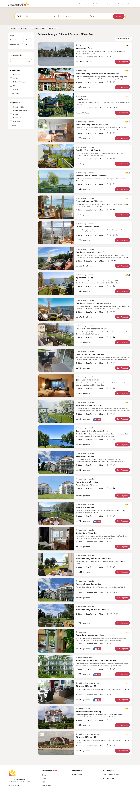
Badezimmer (14, 45)
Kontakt (44, 775)
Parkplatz (15, 75)
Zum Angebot (122, 62)
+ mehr (13, 126)
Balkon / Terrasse (18, 82)
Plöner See (52, 28)
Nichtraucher (16, 118)
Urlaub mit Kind (17, 107)
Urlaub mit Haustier (18, 111)
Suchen (118, 16)
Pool (13, 86)
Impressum (46, 778)
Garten (14, 89)
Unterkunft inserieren (111, 775)
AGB (43, 782)
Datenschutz (46, 785)
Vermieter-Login (124, 4)
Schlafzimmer (15, 40)
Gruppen (14, 114)
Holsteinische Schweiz (38, 28)
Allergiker (15, 121)
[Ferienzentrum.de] (18, 6)
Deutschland (23, 28)
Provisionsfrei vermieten (102, 4)
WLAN (14, 78)
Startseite (82, 4)
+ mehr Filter (15, 93)
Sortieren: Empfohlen (123, 39)
